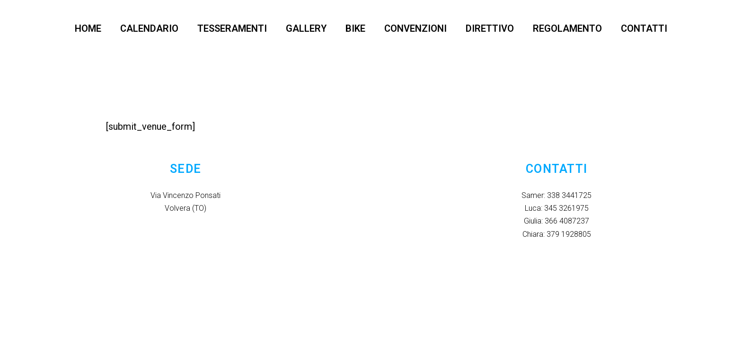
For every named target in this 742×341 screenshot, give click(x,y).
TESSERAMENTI (232, 28)
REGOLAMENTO (567, 28)
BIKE (355, 28)
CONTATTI (644, 28)
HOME (88, 28)
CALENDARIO (149, 28)
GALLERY (306, 28)
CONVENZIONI (415, 28)
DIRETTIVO (490, 28)
